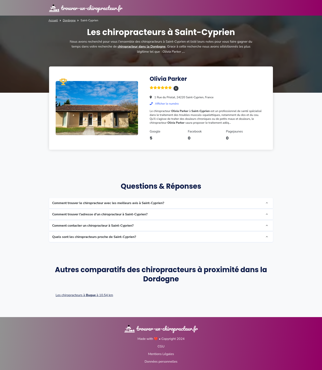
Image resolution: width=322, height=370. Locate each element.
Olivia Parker (168, 79)
